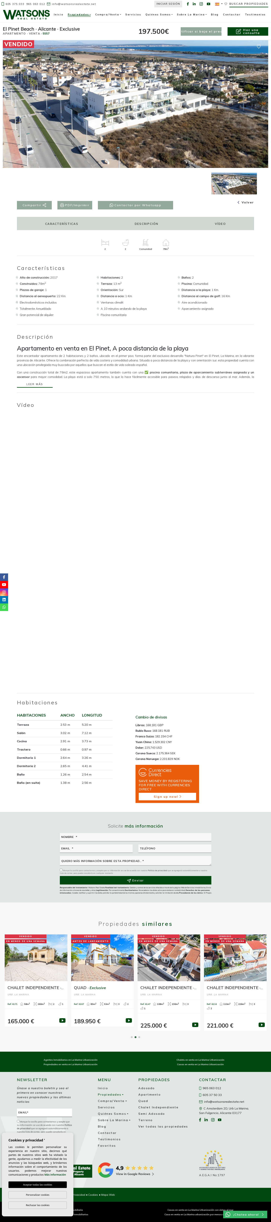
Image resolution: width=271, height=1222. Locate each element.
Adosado (146, 1088)
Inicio (58, 14)
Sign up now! (167, 796)
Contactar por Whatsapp (135, 205)
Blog (214, 14)
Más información (55, 1175)
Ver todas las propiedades (163, 1126)
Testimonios (255, 14)
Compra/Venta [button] (107, 14)
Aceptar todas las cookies (37, 1185)
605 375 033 (13, 4)
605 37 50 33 (210, 1095)
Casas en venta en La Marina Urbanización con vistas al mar (200, 1209)
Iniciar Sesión (168, 3)
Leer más (35, 384)
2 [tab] (135, 1037)
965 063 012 (35, 4)
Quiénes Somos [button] (158, 14)
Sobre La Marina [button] (191, 14)
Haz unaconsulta (248, 31)
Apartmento (149, 1094)
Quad (143, 1101)
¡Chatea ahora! (244, 1214)
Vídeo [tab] (220, 224)
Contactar (232, 14)
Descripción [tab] (146, 224)
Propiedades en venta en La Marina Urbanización (70, 1064)
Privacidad (78, 1194)
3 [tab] (139, 1037)
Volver (246, 202)
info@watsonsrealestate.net (71, 4)
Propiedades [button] (78, 15)
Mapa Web (108, 1194)
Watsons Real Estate (26, 14)
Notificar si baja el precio (201, 31)
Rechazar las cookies (37, 1205)
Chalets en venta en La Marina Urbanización (200, 1059)
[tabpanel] (36, 980)
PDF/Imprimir (74, 205)
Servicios (133, 14)
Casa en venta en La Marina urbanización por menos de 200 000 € (200, 1214)
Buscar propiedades (248, 3)
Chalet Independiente (158, 1107)
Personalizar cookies (37, 1194)
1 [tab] (132, 1037)
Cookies (93, 1194)
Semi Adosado (151, 1114)
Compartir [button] (34, 205)
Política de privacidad (158, 870)
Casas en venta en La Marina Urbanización (200, 1064)
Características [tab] (61, 224)
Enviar (135, 880)
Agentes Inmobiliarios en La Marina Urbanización (70, 1059)
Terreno (145, 1120)
